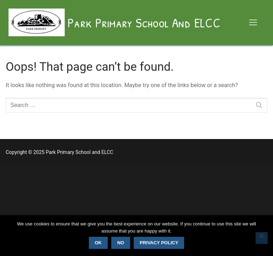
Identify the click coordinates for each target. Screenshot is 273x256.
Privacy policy (159, 242)
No (120, 242)
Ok (98, 242)
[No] (262, 238)
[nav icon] (253, 22)
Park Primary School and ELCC (144, 23)
